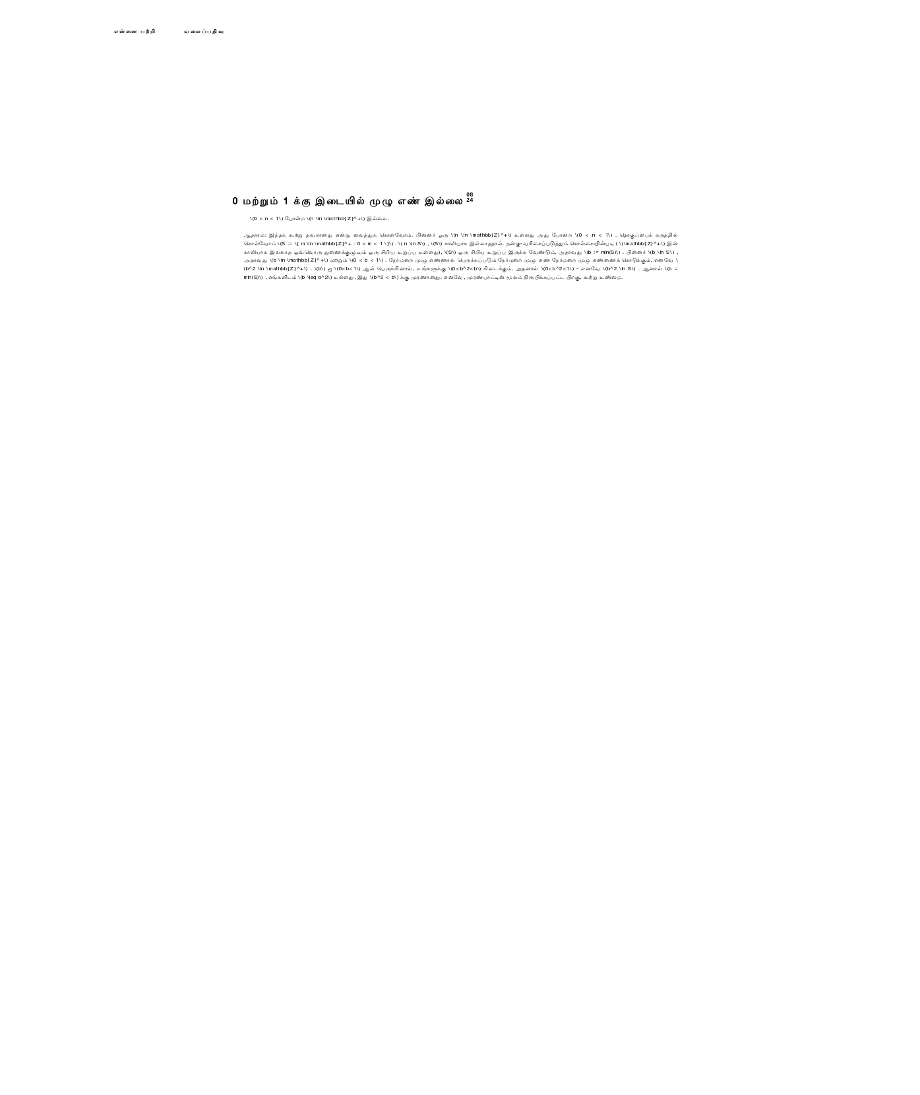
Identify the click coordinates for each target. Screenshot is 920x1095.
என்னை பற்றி (135, 31)
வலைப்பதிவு (204, 31)
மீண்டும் (251, 306)
